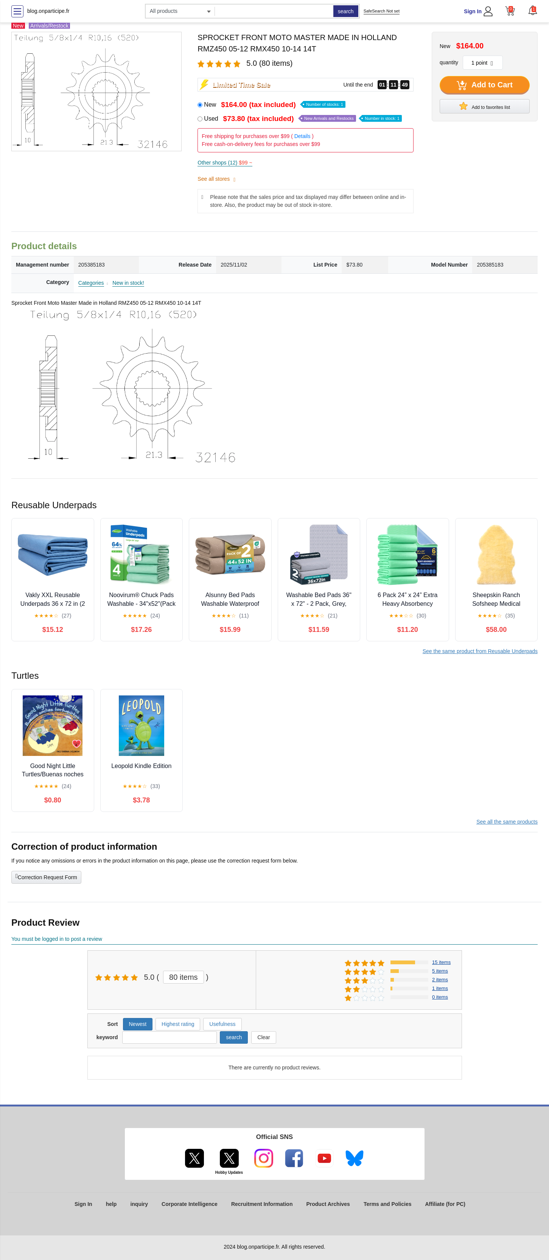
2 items (440, 979)
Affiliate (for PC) (445, 1204)
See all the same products (507, 822)
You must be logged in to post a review (56, 939)
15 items (441, 962)
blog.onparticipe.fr (48, 11)
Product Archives (328, 1204)
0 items (440, 997)
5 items (440, 971)
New (274, 105)
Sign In (473, 11)
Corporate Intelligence (190, 1204)
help (111, 1204)
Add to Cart (485, 85)
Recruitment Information (262, 1204)
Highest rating (178, 1024)
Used (303, 119)
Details (302, 136)
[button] (533, 10)
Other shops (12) (225, 163)
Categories (91, 283)
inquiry (139, 1204)
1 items (440, 988)
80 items (183, 977)
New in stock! (128, 283)
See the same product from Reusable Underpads (480, 651)
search (346, 11)
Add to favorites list (484, 106)
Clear (263, 1037)
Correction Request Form (46, 876)
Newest (138, 1024)
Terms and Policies (388, 1204)
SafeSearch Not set (382, 11)
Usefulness (222, 1024)
